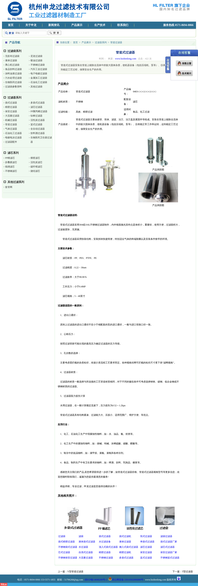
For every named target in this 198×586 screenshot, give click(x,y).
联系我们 (122, 25)
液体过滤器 (125, 541)
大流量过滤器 (12, 115)
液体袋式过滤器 (87, 541)
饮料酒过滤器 (37, 133)
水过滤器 (83, 547)
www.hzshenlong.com (125, 58)
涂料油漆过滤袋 (13, 73)
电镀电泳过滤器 (13, 137)
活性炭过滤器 (37, 120)
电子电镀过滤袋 (38, 73)
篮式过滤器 (36, 124)
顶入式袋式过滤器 (108, 547)
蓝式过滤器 (146, 557)
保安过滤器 (11, 111)
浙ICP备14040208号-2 (96, 579)
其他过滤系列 (16, 182)
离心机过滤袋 (12, 64)
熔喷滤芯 (35, 158)
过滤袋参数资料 (13, 86)
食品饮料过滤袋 (13, 69)
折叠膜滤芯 (11, 162)
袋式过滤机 (125, 536)
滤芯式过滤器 (167, 547)
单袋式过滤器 (147, 541)
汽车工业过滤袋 (38, 69)
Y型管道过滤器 (75, 571)
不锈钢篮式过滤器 (169, 557)
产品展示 (76, 25)
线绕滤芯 (10, 166)
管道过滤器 (11, 124)
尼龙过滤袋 (36, 56)
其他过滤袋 (36, 86)
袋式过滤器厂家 (168, 541)
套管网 (8, 187)
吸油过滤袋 (36, 60)
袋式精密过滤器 (66, 541)
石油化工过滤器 (13, 133)
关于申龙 (30, 25)
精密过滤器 (11, 107)
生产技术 (99, 25)
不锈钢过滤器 (106, 557)
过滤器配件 (11, 142)
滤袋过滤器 (166, 536)
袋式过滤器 (11, 102)
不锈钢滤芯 (11, 171)
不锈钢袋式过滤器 (67, 547)
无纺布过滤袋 (12, 56)
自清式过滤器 (86, 552)
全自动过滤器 (37, 128)
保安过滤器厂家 (168, 552)
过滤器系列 (14, 97)
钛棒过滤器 (36, 115)
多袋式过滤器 (37, 102)
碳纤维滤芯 (36, 166)
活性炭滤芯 (36, 162)
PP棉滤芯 (10, 158)
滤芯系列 (13, 152)
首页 (10, 25)
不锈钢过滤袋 (37, 64)
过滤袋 (61, 536)
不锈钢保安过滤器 (67, 557)
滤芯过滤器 (36, 107)
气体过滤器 (11, 128)
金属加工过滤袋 (38, 77)
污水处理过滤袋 (13, 77)
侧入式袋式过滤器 (128, 547)
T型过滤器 (187, 571)
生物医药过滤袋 (13, 82)
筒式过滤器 (146, 536)
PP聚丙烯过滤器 (38, 111)
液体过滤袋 (11, 60)
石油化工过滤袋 (38, 82)
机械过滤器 (11, 120)
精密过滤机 (125, 552)
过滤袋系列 (14, 51)
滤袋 (81, 536)
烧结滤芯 (35, 171)
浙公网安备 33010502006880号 (125, 579)
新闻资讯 (53, 25)
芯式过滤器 (64, 552)
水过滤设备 (105, 541)
